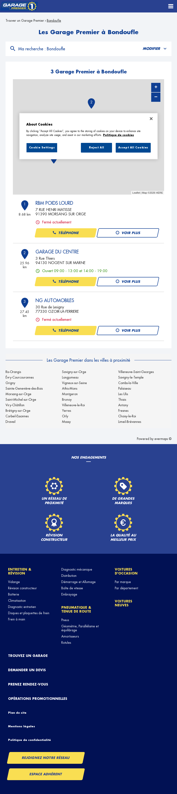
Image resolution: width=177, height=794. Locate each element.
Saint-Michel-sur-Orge (21, 399)
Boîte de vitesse (72, 588)
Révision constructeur (22, 588)
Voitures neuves (123, 603)
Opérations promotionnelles (37, 698)
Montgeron (70, 394)
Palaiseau (124, 388)
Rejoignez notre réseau (46, 757)
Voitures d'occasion (126, 571)
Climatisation (17, 600)
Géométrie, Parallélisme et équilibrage (80, 628)
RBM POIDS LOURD (54, 203)
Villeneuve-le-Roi (73, 405)
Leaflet (136, 192)
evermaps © (162, 438)
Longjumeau (70, 377)
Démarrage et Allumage (78, 581)
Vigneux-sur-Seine (74, 383)
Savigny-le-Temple (131, 377)
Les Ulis (123, 394)
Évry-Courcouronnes (20, 377)
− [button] (155, 97)
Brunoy (67, 399)
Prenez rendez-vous (28, 684)
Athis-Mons (69, 388)
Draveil (10, 421)
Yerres (66, 410)
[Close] (151, 119)
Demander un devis (27, 670)
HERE (159, 192)
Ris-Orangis (13, 371)
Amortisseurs (70, 636)
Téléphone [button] (65, 233)
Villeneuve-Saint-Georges (136, 371)
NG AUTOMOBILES (54, 300)
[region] (88, 136)
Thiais (122, 399)
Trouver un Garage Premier (25, 20)
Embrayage (69, 594)
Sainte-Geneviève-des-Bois (24, 388)
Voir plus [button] (128, 233)
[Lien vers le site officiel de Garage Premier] (19, 6)
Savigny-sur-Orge (74, 371)
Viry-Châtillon (15, 405)
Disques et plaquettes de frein (28, 613)
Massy (66, 421)
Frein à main (16, 619)
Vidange (14, 581)
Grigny (10, 383)
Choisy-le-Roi (127, 416)
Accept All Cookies (133, 147)
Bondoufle (54, 20)
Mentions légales (21, 726)
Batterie (13, 594)
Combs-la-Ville (128, 383)
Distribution (69, 575)
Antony (123, 405)
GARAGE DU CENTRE (57, 252)
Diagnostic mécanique (76, 569)
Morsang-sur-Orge (18, 394)
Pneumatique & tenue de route (76, 609)
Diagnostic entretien (22, 606)
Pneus (65, 620)
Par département (126, 588)
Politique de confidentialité (29, 740)
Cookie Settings (42, 147)
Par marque (123, 581)
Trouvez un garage (28, 655)
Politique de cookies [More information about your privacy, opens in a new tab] (118, 135)
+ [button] (155, 87)
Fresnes (123, 410)
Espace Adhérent (46, 774)
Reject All (96, 147)
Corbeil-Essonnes (17, 416)
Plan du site (17, 712)
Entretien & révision (19, 571)
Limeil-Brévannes (129, 421)
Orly (65, 416)
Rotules (66, 642)
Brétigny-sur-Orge (18, 410)
